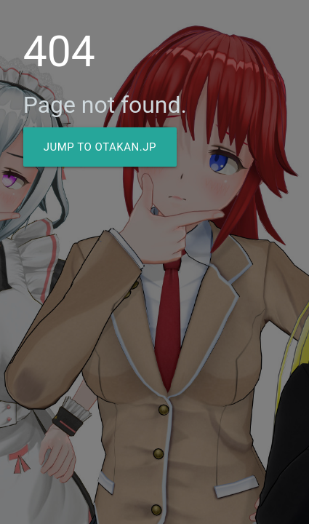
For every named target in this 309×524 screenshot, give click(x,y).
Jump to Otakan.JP (100, 147)
